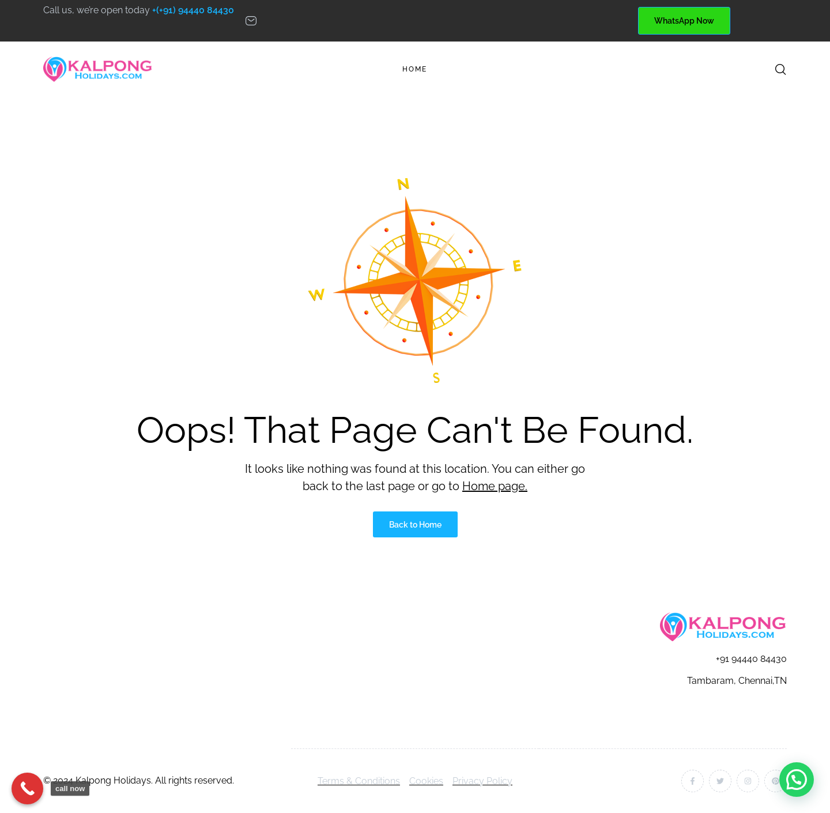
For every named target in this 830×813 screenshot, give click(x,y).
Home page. (494, 486)
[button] (796, 779)
